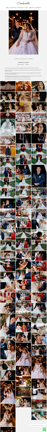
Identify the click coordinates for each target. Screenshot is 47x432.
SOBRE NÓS (31, 7)
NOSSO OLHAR (13, 7)
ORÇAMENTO (38, 7)
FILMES (26, 7)
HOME (7, 7)
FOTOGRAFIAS (20, 7)
